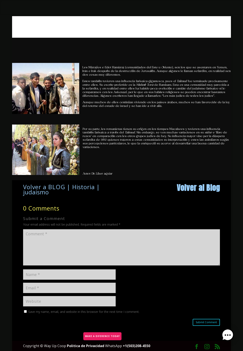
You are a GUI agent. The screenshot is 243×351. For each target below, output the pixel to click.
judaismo (36, 192)
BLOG (56, 187)
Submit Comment (206, 322)
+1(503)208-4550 (136, 345)
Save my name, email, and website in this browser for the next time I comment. (83, 312)
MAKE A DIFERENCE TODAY (102, 335)
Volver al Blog (198, 187)
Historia (83, 187)
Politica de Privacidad (86, 345)
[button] (230, 337)
